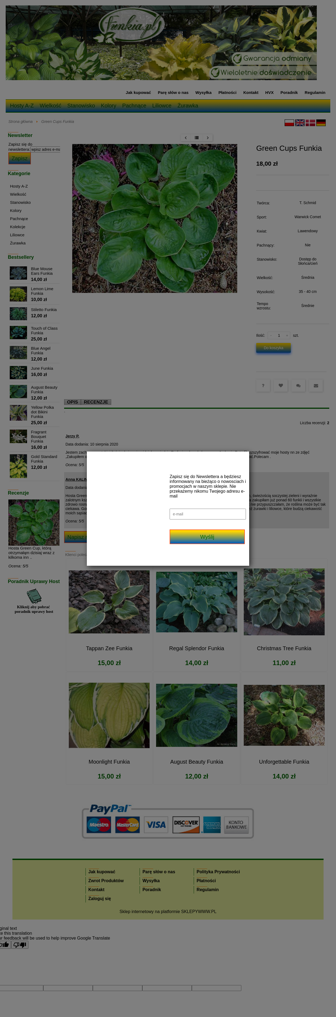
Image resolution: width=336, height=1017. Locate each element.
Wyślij (207, 537)
